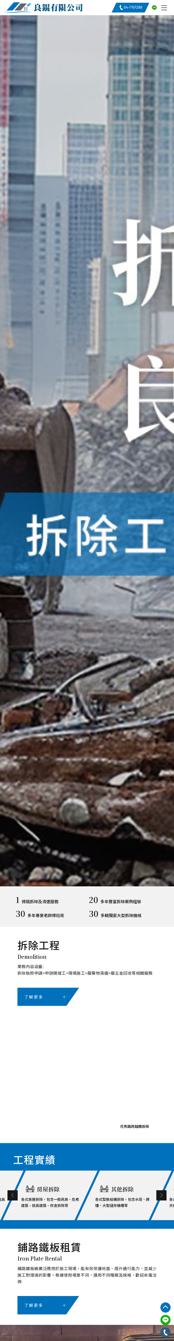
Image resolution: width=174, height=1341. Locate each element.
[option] (87, 450)
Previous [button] (33, 1195)
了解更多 (45, 997)
